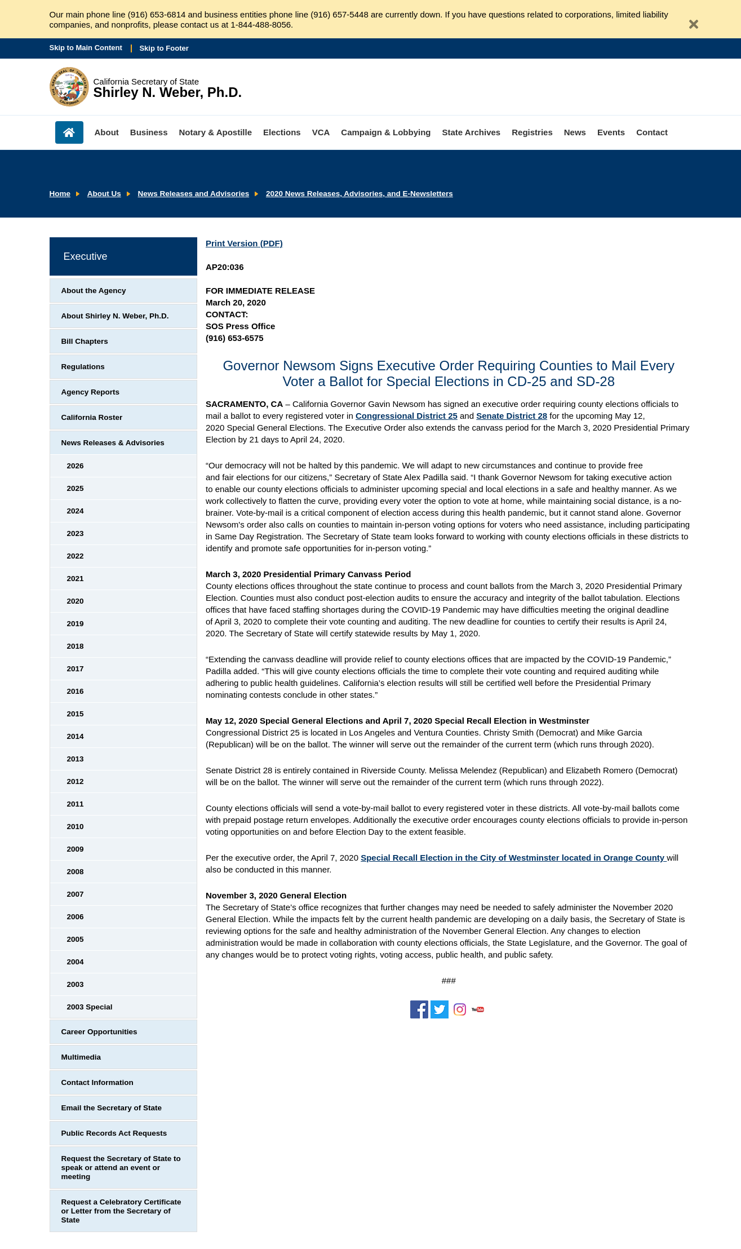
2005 (75, 939)
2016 (75, 691)
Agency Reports (90, 392)
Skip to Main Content (86, 47)
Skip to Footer (163, 48)
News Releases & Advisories (113, 443)
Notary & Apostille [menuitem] (215, 132)
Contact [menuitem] (652, 132)
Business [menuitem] (149, 132)
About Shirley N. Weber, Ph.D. (115, 316)
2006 (75, 917)
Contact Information (97, 1082)
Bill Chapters (84, 341)
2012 (75, 781)
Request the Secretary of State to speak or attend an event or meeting (121, 1167)
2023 (75, 533)
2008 (75, 871)
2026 (75, 466)
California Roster (92, 417)
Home (60, 193)
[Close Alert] (689, 19)
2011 (75, 804)
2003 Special (90, 1007)
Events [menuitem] (611, 132)
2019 (75, 623)
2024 (75, 511)
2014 (75, 736)
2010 (75, 826)
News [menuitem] (575, 132)
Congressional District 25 (407, 415)
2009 (75, 849)
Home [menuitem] (69, 132)
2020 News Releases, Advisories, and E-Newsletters (359, 193)
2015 (75, 714)
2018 (75, 646)
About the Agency (93, 290)
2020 (75, 601)
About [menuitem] (107, 132)
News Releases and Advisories (194, 193)
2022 (75, 556)
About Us (104, 193)
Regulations (83, 366)
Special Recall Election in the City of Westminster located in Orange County (514, 857)
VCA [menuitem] (321, 132)
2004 (75, 962)
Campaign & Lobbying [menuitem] (386, 132)
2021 (75, 578)
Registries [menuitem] (532, 132)
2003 (75, 984)
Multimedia (81, 1057)
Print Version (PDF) (244, 243)
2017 (75, 669)
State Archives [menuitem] (471, 132)
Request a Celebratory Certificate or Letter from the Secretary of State (121, 1211)
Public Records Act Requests (114, 1133)
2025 (75, 488)
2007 (75, 894)
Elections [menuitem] (282, 132)
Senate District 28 (511, 415)
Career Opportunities (99, 1031)
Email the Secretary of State (111, 1108)
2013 (75, 759)
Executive (86, 256)
